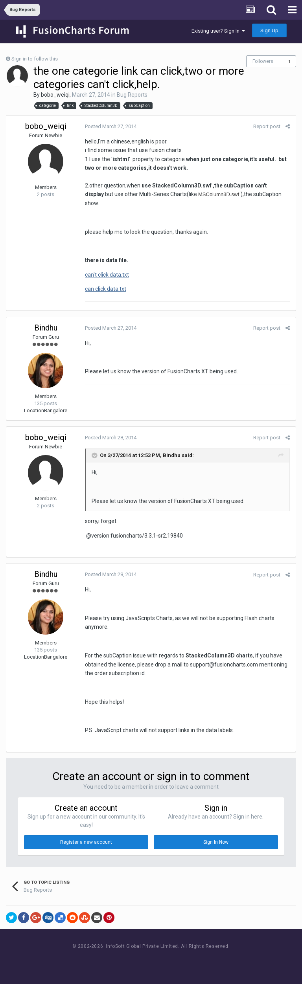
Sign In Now (215, 842)
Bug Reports (132, 95)
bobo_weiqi (55, 95)
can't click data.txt (107, 275)
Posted (110, 126)
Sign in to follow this (34, 59)
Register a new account (86, 842)
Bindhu (45, 327)
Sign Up (269, 30)
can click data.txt (105, 289)
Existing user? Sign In (218, 31)
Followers (262, 61)
